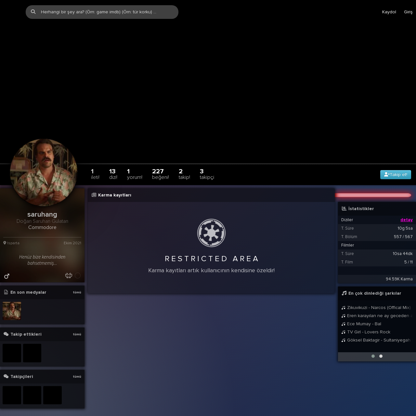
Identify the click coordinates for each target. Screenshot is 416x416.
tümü (77, 280)
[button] (373, 343)
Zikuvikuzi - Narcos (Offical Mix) (376, 295)
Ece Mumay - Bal (361, 311)
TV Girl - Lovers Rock (365, 319)
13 (113, 161)
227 (160, 161)
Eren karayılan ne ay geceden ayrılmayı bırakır (377, 303)
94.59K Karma (399, 266)
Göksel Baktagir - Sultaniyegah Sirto (377, 327)
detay (406, 207)
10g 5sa (405, 215)
